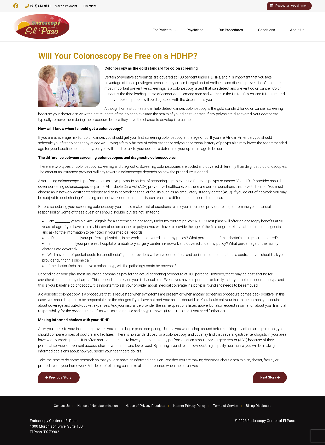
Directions (90, 6)
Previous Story (60, 377)
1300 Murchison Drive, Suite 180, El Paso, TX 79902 (56, 426)
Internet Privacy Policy (189, 406)
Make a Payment (66, 6)
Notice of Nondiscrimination (97, 406)
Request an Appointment (289, 6)
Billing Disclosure (258, 406)
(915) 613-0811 (38, 6)
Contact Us (62, 406)
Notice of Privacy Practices (145, 406)
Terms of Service (225, 406)
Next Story (268, 377)
